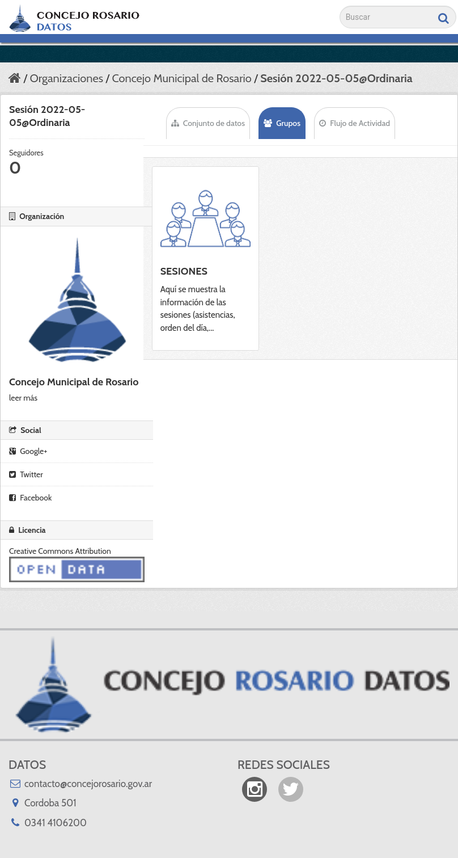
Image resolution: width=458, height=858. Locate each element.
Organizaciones (66, 78)
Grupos (282, 123)
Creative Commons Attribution (60, 551)
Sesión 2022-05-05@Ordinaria (336, 78)
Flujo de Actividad (354, 123)
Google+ (28, 451)
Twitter (26, 474)
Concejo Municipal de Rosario (181, 78)
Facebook (30, 498)
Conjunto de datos (208, 123)
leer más (23, 398)
